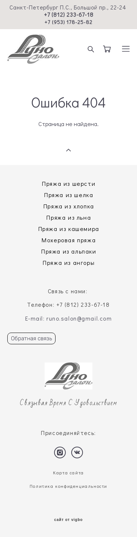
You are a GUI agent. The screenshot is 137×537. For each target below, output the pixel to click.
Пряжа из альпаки (68, 251)
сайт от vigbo (68, 520)
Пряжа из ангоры (69, 262)
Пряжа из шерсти (68, 183)
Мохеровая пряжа (69, 240)
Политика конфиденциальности (68, 486)
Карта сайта (68, 472)
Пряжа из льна (68, 217)
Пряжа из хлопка (68, 206)
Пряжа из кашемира (68, 228)
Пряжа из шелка (68, 195)
